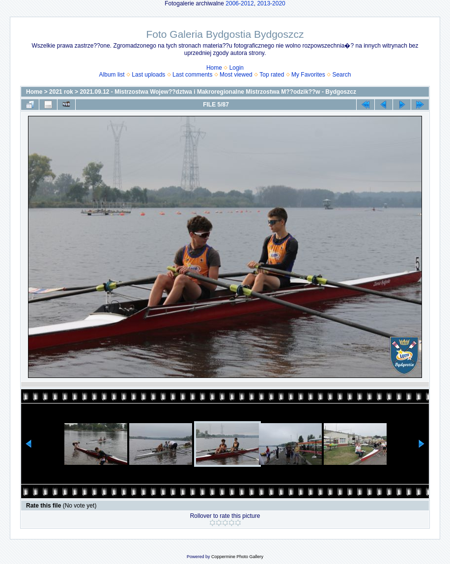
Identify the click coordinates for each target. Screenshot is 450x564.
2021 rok (61, 91)
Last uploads (148, 74)
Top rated (271, 74)
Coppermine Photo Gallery (237, 556)
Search (341, 74)
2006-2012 (239, 3)
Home (214, 67)
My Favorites (308, 74)
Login (236, 67)
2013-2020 (271, 3)
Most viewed (236, 74)
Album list (112, 74)
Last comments (192, 74)
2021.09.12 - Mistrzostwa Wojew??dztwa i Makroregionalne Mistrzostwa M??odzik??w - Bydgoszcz (218, 91)
